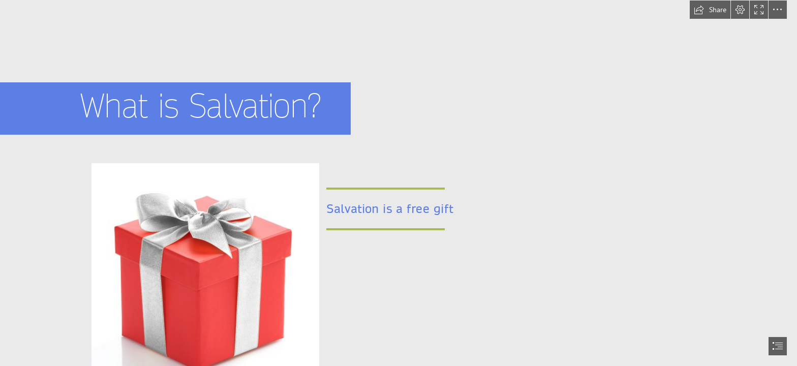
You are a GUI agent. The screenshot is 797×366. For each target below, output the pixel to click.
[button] (710, 10)
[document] (398, 183)
